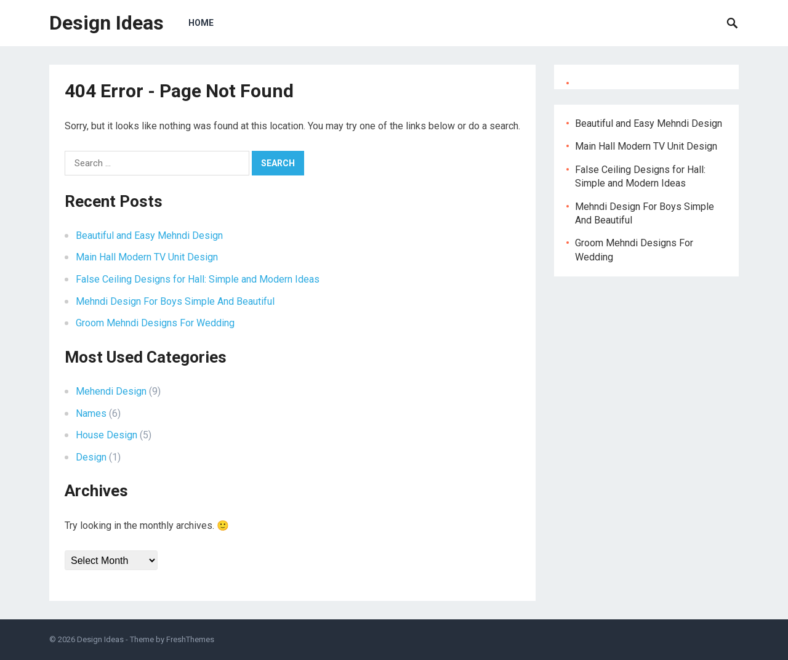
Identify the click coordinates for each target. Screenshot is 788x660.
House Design (106, 435)
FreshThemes (190, 639)
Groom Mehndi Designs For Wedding (155, 323)
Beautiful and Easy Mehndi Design (149, 235)
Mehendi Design (111, 391)
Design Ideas (106, 22)
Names (91, 413)
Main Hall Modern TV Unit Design (147, 257)
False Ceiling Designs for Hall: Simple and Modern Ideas (198, 279)
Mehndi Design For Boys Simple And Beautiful (175, 301)
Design (91, 457)
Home (201, 23)
